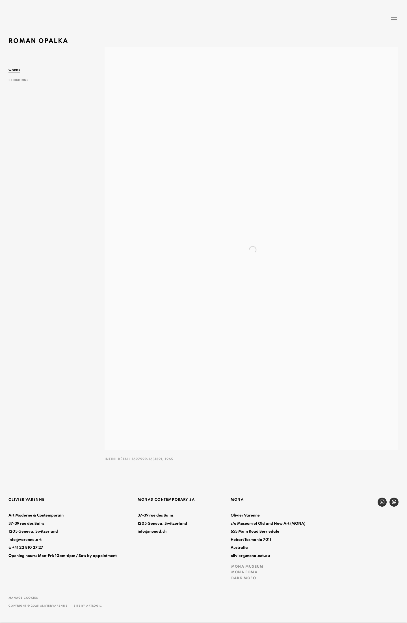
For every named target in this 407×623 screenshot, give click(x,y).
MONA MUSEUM (247, 566)
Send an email (394, 502)
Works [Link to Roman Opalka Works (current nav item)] (14, 70)
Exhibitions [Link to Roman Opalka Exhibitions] (18, 80)
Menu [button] (393, 18)
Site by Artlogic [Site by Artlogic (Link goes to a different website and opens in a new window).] (88, 605)
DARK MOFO (243, 578)
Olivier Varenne (33, 18)
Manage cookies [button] (23, 597)
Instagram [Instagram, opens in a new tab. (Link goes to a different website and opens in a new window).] (382, 502)
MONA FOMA (244, 572)
